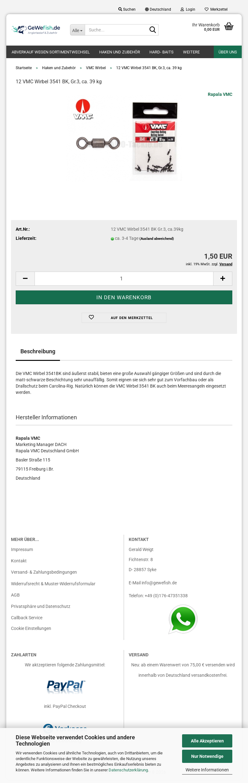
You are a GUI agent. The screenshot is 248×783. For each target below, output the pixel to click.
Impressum (22, 552)
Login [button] (188, 9)
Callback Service (26, 620)
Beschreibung (37, 354)
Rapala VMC (220, 97)
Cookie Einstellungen (31, 631)
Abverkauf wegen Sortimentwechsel (51, 52)
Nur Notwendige (207, 756)
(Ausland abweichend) (156, 242)
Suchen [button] (127, 9)
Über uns (227, 52)
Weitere (191, 52)
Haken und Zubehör (119, 52)
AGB (15, 598)
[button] (158, 9)
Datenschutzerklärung (128, 770)
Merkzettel (216, 9)
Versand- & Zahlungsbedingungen (44, 575)
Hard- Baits (161, 52)
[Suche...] (77, 30)
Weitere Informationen (207, 769)
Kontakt (19, 563)
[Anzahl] (124, 282)
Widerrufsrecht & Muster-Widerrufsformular (53, 586)
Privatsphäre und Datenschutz (40, 609)
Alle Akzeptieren (207, 740)
